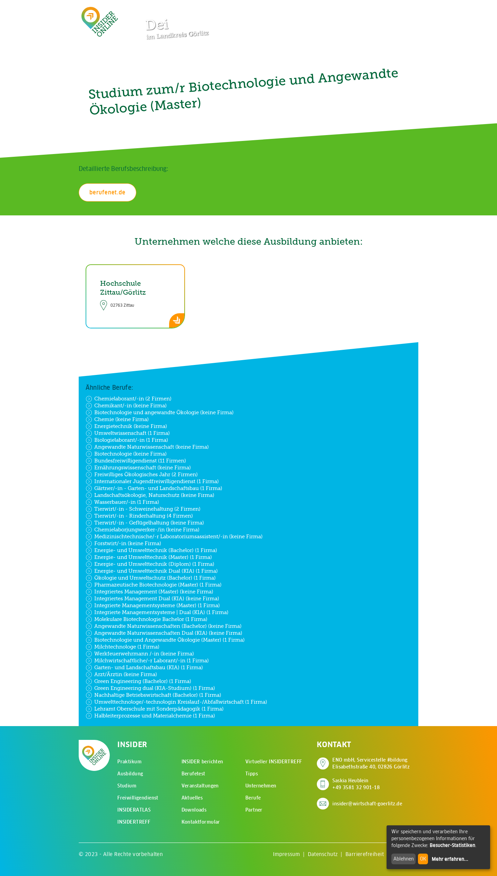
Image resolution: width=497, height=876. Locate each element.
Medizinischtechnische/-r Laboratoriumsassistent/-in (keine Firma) (174, 536)
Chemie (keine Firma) (117, 419)
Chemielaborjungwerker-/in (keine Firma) (142, 529)
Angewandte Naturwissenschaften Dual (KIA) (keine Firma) (164, 633)
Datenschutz (323, 854)
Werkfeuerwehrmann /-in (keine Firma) (140, 653)
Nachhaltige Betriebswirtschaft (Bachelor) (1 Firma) (153, 695)
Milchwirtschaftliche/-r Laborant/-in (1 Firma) (147, 660)
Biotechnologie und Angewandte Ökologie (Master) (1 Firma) (165, 639)
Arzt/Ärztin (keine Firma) (121, 674)
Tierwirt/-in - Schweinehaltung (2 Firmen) (143, 509)
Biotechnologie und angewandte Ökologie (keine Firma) (160, 412)
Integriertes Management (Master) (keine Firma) (149, 591)
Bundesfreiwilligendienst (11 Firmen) (136, 460)
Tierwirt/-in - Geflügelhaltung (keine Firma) (145, 522)
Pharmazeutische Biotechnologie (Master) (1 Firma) (154, 584)
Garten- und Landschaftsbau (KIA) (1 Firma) (144, 667)
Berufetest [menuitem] (193, 773)
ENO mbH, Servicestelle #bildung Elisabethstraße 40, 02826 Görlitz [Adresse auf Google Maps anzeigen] (371, 763)
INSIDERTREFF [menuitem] (133, 822)
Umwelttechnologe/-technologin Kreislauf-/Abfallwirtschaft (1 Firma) (176, 702)
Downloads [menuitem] (194, 810)
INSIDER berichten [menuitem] (202, 761)
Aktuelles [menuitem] (192, 798)
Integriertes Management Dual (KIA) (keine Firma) (152, 598)
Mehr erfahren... (450, 859)
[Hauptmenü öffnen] (400, 10)
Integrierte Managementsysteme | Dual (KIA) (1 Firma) (157, 612)
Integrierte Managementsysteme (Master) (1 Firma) (153, 605)
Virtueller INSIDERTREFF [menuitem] (273, 761)
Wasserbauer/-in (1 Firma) (122, 502)
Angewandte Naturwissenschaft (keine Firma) (147, 447)
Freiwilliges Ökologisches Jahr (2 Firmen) (142, 474)
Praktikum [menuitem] (129, 761)
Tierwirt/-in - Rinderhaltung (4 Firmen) (139, 515)
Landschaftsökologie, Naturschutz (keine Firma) (150, 495)
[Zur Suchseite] (379, 10)
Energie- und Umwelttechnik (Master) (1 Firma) (149, 557)
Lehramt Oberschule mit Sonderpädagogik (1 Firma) (155, 708)
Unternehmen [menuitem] (260, 785)
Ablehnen (403, 859)
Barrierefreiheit (364, 854)
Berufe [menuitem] (253, 798)
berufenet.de (107, 192)
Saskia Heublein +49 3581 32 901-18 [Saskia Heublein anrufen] (356, 784)
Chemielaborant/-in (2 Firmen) (129, 398)
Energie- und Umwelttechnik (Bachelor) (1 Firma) (151, 550)
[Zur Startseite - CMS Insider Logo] (99, 22)
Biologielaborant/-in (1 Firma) (127, 440)
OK (423, 859)
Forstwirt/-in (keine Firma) (123, 543)
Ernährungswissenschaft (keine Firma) (138, 467)
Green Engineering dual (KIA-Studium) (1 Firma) (150, 688)
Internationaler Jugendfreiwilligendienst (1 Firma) (152, 481)
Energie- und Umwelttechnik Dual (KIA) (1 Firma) (152, 571)
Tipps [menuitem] (251, 773)
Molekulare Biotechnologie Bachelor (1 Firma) (146, 619)
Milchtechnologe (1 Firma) (122, 646)
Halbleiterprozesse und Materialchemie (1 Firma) (150, 715)
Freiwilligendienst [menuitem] (137, 798)
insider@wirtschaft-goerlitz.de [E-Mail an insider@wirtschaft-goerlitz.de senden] (367, 803)
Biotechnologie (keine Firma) (126, 453)
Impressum (286, 854)
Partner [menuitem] (254, 810)
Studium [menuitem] (126, 785)
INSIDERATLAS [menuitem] (133, 810)
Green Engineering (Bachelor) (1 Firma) (138, 681)
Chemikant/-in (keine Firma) (126, 405)
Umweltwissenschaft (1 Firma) (128, 433)
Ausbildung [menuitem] (130, 773)
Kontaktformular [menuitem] (201, 822)
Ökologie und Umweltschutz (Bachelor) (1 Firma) (151, 577)
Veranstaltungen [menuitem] (200, 785)
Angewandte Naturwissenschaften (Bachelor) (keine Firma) (164, 626)
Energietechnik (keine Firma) (126, 426)
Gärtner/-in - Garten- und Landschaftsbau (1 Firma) (154, 488)
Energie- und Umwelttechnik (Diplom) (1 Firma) (150, 564)
